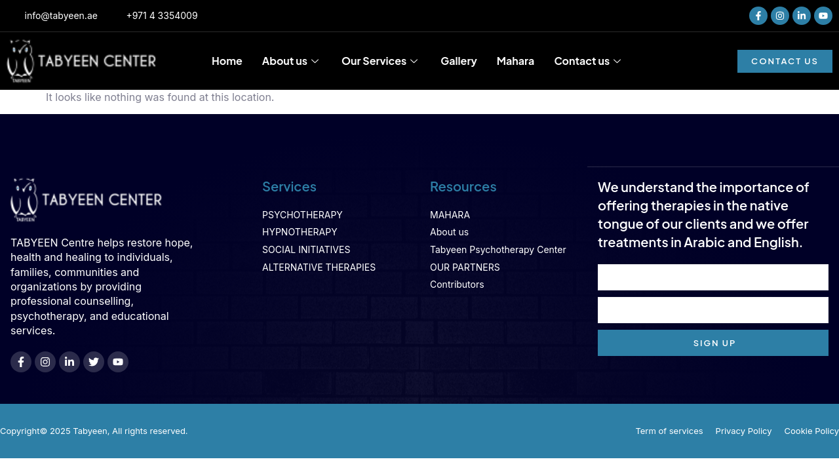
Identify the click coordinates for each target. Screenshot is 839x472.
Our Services (381, 61)
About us (292, 61)
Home (227, 61)
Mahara (516, 61)
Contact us (589, 61)
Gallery (458, 61)
